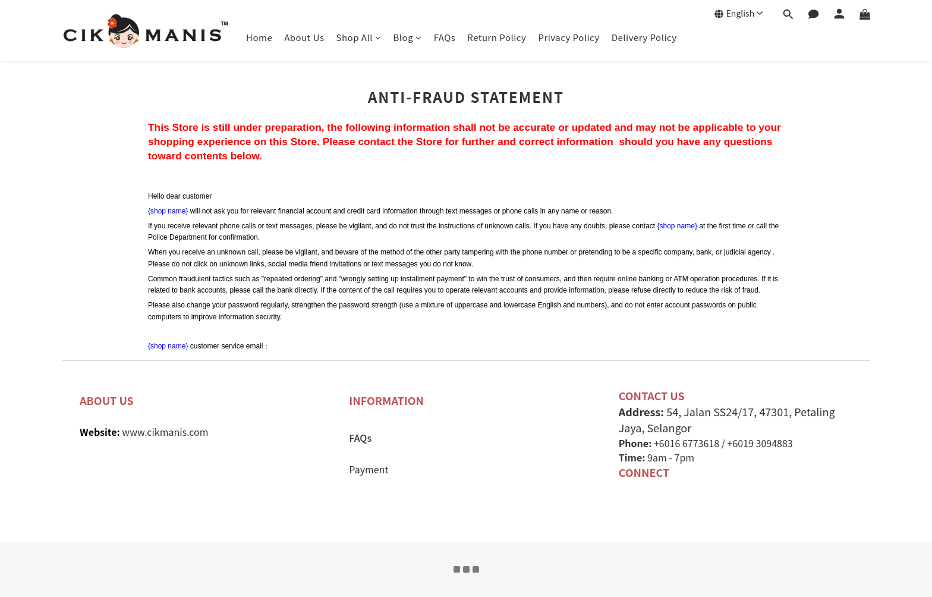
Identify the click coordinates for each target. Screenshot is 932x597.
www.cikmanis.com (165, 432)
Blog (407, 37)
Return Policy (496, 37)
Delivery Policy (644, 37)
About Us (304, 37)
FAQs (445, 37)
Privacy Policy (568, 37)
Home (259, 37)
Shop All (359, 37)
